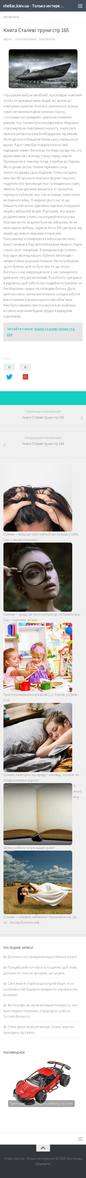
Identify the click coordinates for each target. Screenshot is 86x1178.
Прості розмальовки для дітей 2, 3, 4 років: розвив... (41, 694)
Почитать (11, 17)
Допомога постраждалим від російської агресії (42, 957)
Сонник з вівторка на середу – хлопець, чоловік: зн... (42, 775)
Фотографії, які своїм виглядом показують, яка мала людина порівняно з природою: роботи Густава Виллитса (40, 1011)
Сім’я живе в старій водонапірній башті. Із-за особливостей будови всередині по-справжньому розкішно (40, 989)
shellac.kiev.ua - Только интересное (34, 6)
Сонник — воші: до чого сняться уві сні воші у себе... (41, 534)
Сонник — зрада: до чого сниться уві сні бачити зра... (42, 614)
